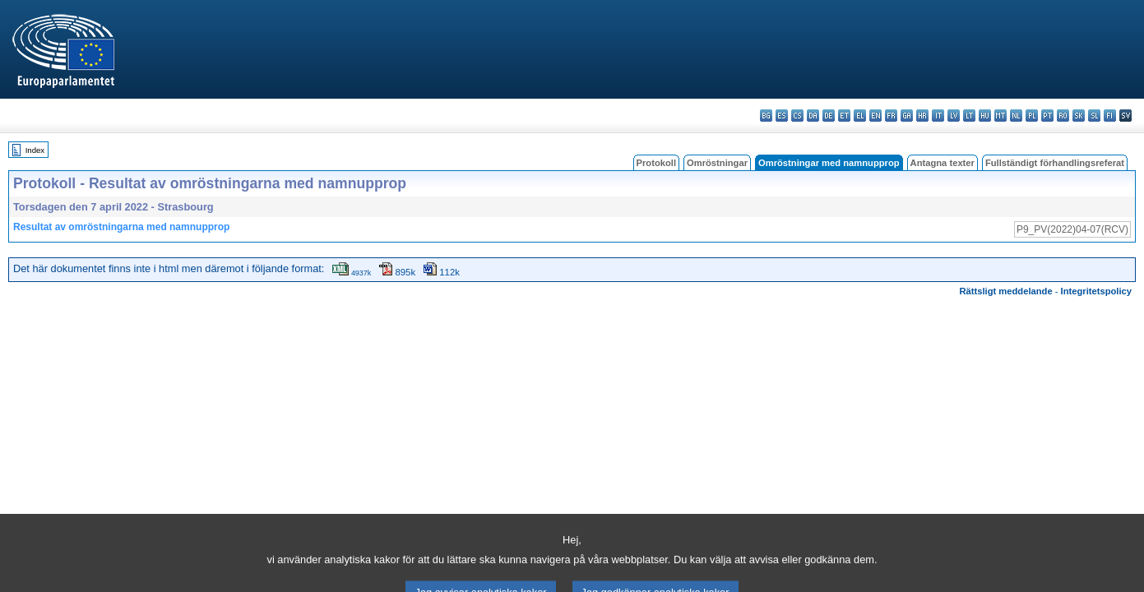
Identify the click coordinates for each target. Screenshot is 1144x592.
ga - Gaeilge (907, 115)
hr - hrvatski (922, 115)
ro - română (1063, 115)
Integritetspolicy (1096, 291)
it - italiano (938, 115)
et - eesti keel (844, 115)
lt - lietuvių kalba (969, 115)
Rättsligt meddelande (1005, 291)
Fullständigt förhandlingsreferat (1054, 163)
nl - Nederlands (1016, 115)
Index (34, 150)
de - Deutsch (828, 115)
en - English (875, 115)
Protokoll (656, 163)
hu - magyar (985, 115)
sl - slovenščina (1094, 115)
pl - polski (1032, 115)
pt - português (1047, 115)
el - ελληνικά (860, 115)
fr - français (891, 115)
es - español (782, 115)
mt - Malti (1000, 115)
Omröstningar (717, 163)
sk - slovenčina (1078, 115)
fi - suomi (1110, 115)
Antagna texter (942, 163)
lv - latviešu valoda (953, 115)
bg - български (766, 115)
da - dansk (813, 115)
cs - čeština (797, 115)
